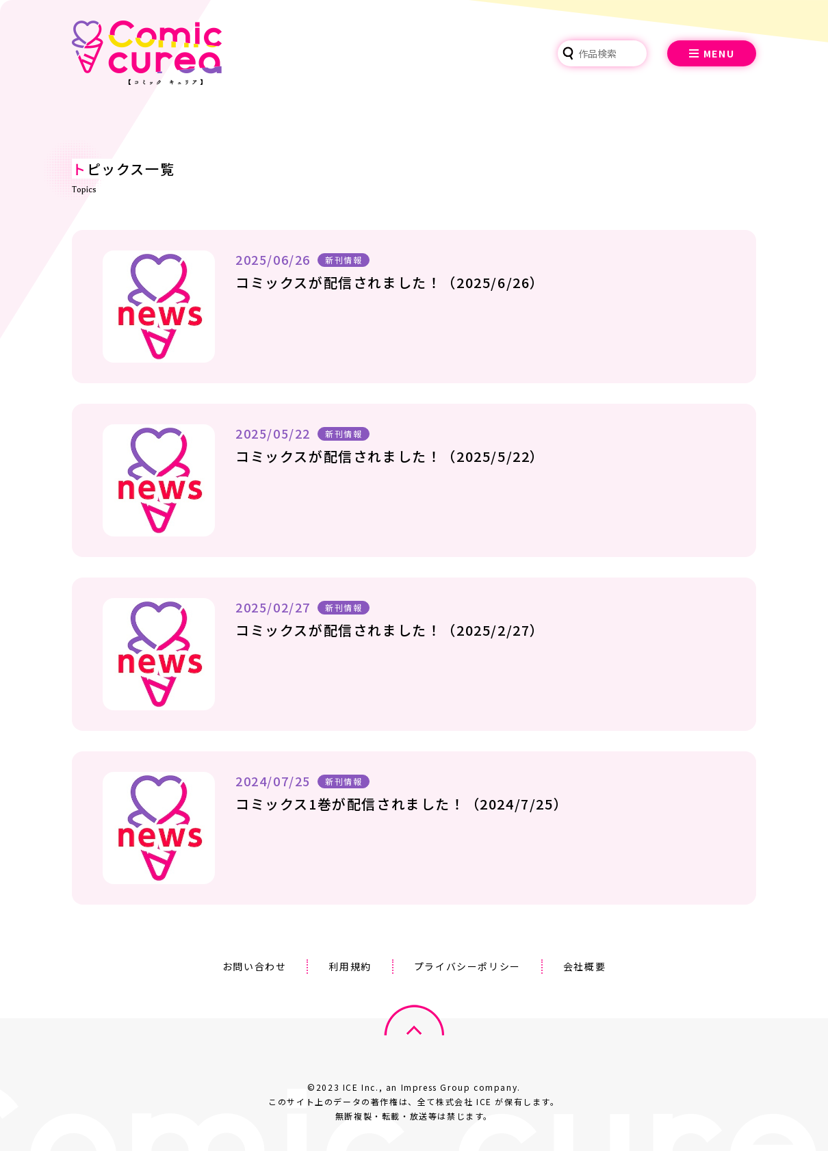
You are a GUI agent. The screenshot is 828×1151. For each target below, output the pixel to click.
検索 (568, 53)
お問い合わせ (254, 966)
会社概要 (584, 966)
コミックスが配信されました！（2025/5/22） (390, 456)
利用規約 (349, 966)
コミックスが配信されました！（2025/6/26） (390, 282)
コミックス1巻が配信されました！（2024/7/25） (401, 804)
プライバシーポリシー (467, 966)
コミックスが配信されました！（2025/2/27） (390, 630)
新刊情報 (343, 260)
